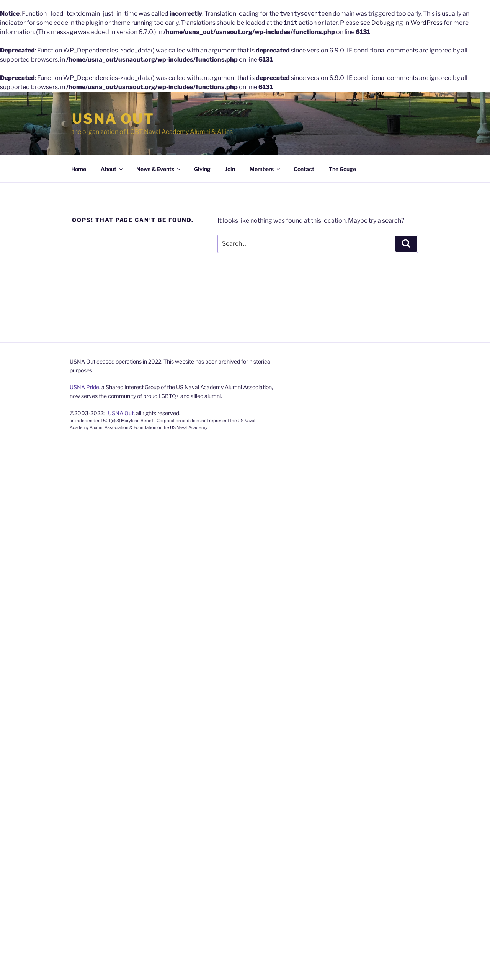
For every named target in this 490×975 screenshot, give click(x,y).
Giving (202, 169)
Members (265, 169)
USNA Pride (84, 387)
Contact (304, 169)
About (112, 169)
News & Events (158, 169)
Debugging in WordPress (407, 22)
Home (78, 169)
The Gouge (342, 169)
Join (230, 169)
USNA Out (113, 118)
